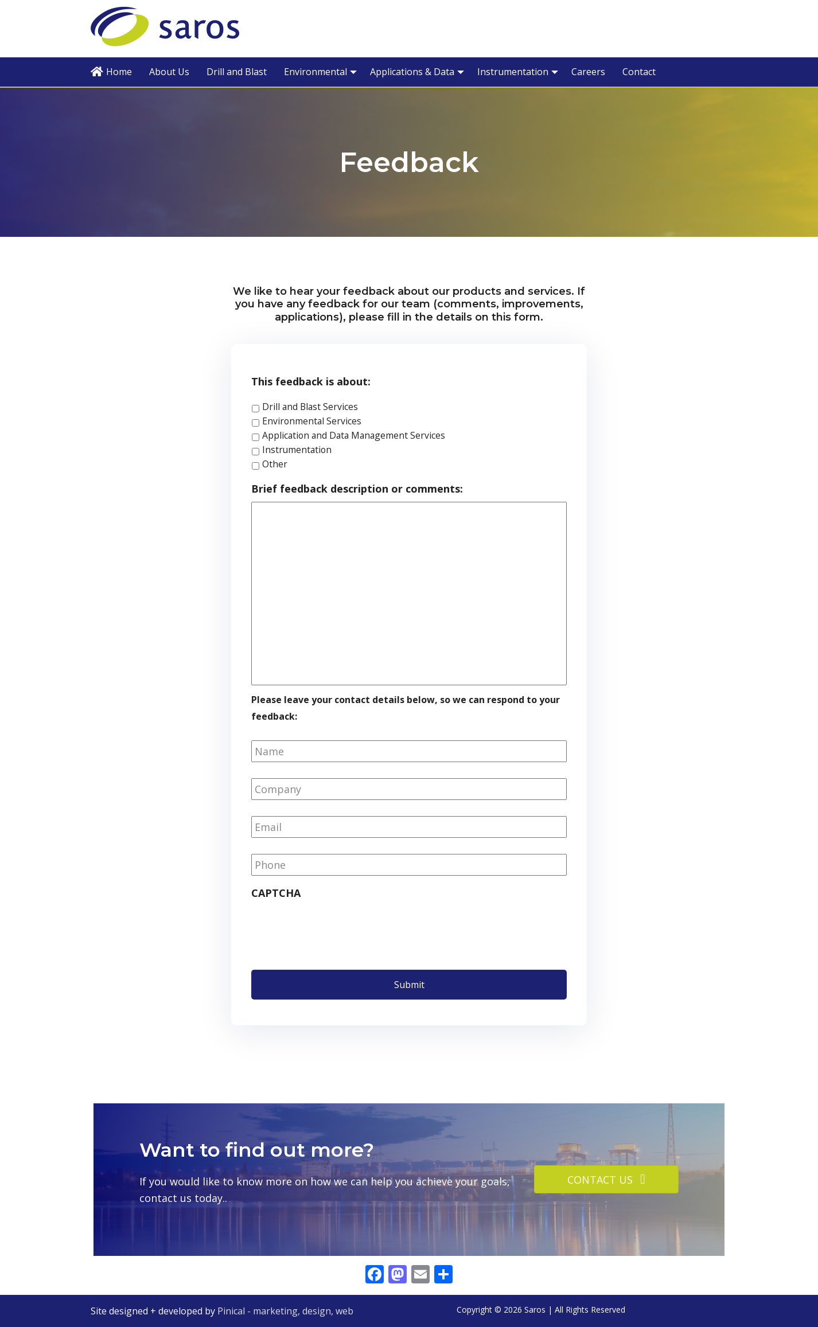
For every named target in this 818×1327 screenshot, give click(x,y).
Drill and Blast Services (310, 406)
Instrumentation (297, 449)
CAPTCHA (276, 893)
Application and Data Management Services (353, 435)
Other (274, 464)
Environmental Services (311, 421)
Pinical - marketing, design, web (285, 1311)
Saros (185, 28)
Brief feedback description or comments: (357, 488)
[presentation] (338, 929)
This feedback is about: (311, 381)
